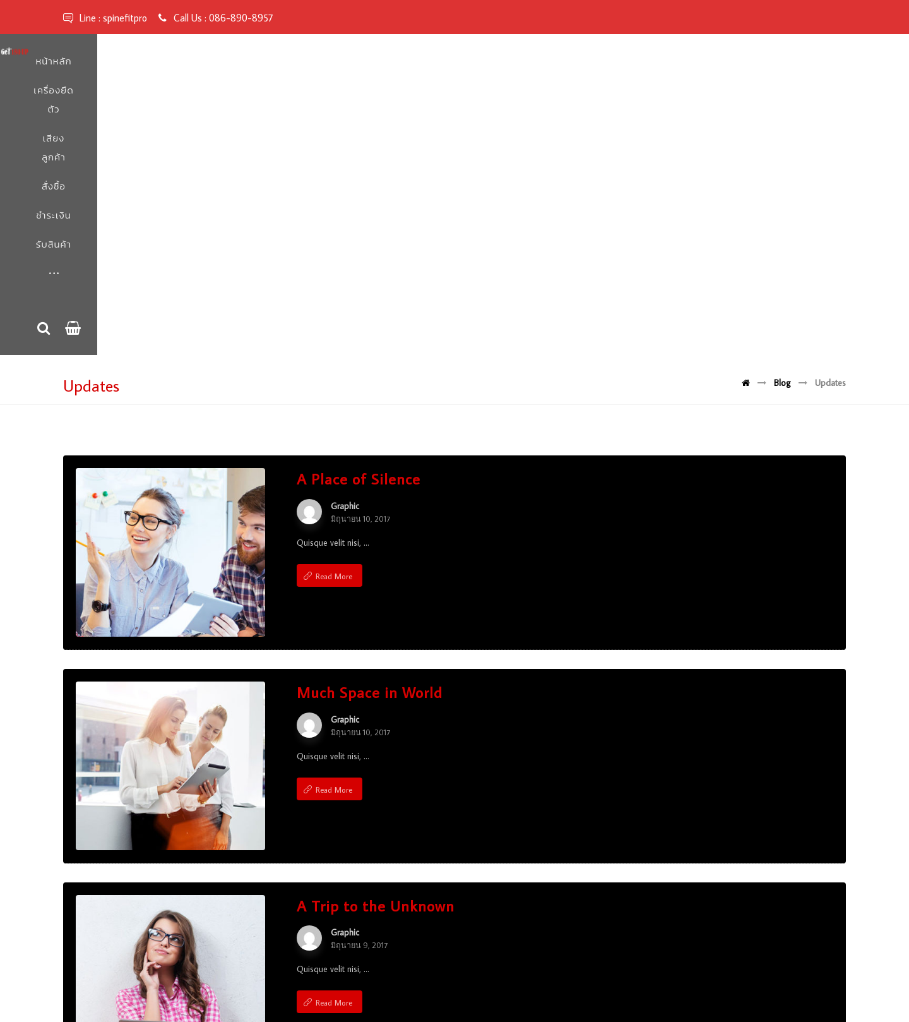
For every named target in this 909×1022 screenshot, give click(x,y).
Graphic (345, 239)
